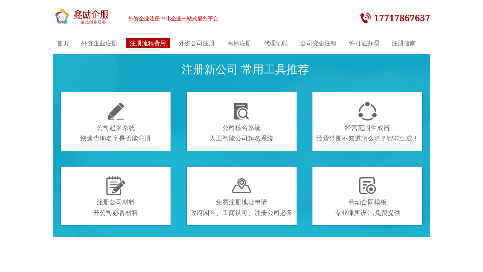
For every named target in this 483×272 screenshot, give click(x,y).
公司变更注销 (318, 43)
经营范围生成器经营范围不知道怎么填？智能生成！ (367, 122)
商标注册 (239, 43)
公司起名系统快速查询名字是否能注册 (115, 122)
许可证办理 (364, 43)
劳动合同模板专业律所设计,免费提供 (367, 196)
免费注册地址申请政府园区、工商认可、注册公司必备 (241, 196)
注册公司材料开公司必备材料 (115, 196)
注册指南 (404, 43)
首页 (63, 43)
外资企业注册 (99, 43)
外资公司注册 (196, 43)
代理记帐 (276, 43)
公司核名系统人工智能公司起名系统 (241, 122)
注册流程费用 (148, 43)
